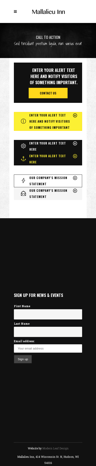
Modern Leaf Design (55, 448)
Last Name (22, 323)
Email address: (24, 341)
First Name (22, 306)
